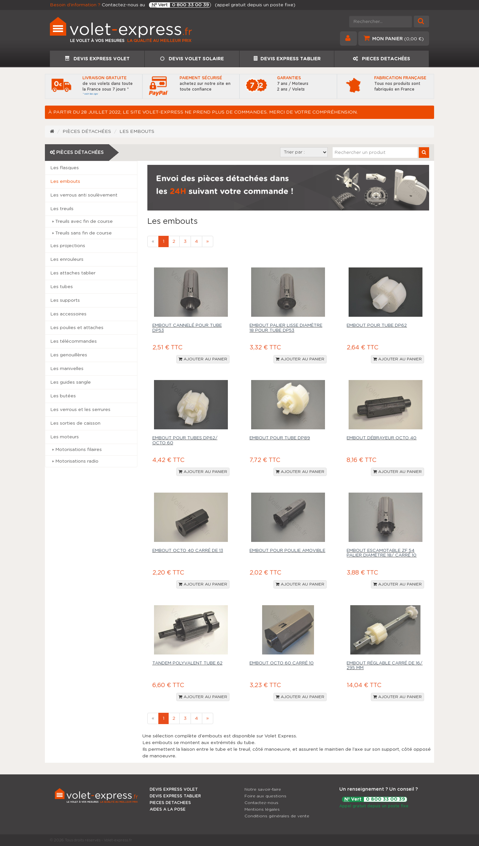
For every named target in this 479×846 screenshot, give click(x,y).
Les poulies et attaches (76, 327)
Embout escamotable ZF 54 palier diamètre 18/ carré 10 (381, 553)
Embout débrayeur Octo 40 (381, 438)
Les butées (63, 396)
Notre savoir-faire (262, 789)
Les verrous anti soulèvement (83, 195)
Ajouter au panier (203, 359)
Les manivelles (66, 368)
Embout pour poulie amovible (287, 551)
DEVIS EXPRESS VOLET (97, 58)
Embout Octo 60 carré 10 (281, 663)
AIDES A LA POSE (168, 809)
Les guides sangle (70, 382)
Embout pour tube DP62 (377, 325)
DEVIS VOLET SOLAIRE (192, 58)
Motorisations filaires (77, 449)
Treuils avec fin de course (83, 221)
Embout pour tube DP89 (279, 438)
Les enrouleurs (66, 259)
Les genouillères (68, 355)
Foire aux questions (265, 796)
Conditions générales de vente (276, 816)
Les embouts (136, 131)
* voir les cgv (90, 94)
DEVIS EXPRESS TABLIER (287, 58)
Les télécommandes (73, 341)
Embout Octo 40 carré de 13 (187, 551)
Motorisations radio (75, 461)
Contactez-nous (261, 803)
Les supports (65, 300)
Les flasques (64, 168)
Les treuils (62, 209)
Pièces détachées (87, 131)
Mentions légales (262, 809)
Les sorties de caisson (75, 423)
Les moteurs (64, 437)
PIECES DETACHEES (170, 803)
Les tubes (61, 286)
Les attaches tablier (72, 273)
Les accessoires (68, 314)
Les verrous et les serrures (80, 409)
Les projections (67, 245)
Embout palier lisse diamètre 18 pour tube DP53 (285, 327)
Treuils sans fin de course (82, 233)
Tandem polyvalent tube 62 (187, 663)
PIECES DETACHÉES (381, 58)
